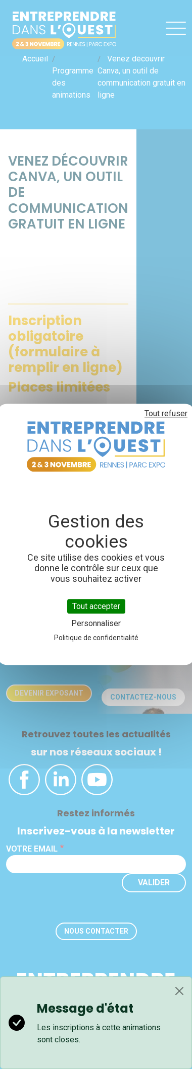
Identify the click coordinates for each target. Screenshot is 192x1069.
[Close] (179, 991)
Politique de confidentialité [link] (96, 638)
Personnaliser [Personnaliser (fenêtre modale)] (96, 624)
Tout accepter (96, 606)
